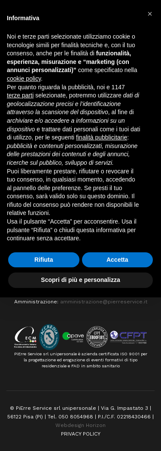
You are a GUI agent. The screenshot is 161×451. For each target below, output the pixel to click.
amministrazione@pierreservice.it (103, 302)
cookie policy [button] (24, 78)
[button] (150, 14)
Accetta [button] (117, 259)
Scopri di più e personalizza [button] (80, 279)
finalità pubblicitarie (101, 137)
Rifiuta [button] (43, 259)
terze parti (20, 95)
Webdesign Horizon (80, 425)
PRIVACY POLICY (80, 434)
